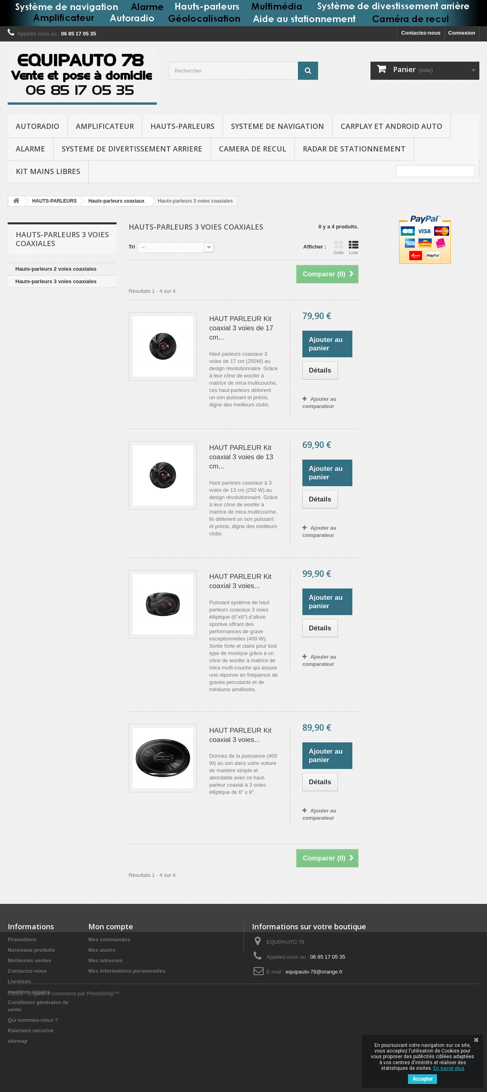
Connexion (461, 33)
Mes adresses (105, 960)
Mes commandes (109, 940)
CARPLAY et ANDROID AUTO (391, 126)
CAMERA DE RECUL (252, 148)
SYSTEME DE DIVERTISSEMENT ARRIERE (132, 148)
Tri (132, 247)
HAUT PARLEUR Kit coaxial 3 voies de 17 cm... (241, 328)
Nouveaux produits (31, 950)
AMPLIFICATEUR (105, 126)
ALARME (30, 148)
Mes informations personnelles (126, 971)
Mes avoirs (101, 950)
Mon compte (110, 926)
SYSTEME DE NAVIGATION (277, 126)
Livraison (19, 981)
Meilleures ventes (29, 960)
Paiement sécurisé (31, 1031)
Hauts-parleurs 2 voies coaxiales (56, 269)
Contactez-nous (421, 33)
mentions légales (29, 992)
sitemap (17, 1041)
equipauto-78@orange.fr (314, 972)
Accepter (422, 1079)
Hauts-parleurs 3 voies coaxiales (56, 281)
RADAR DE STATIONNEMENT (354, 148)
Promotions (22, 940)
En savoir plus (448, 1068)
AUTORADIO (37, 126)
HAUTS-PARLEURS (182, 126)
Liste (353, 247)
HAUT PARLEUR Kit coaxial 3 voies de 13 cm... (241, 457)
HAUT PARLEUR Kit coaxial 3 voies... (240, 581)
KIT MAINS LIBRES (48, 171)
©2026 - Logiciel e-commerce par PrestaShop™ (63, 1070)
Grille (338, 247)
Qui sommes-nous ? (33, 1020)
